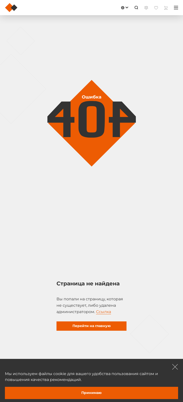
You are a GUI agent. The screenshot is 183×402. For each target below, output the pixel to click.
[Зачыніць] (175, 367)
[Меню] (176, 7)
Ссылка (103, 311)
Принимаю (91, 392)
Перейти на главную (91, 326)
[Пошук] (136, 8)
